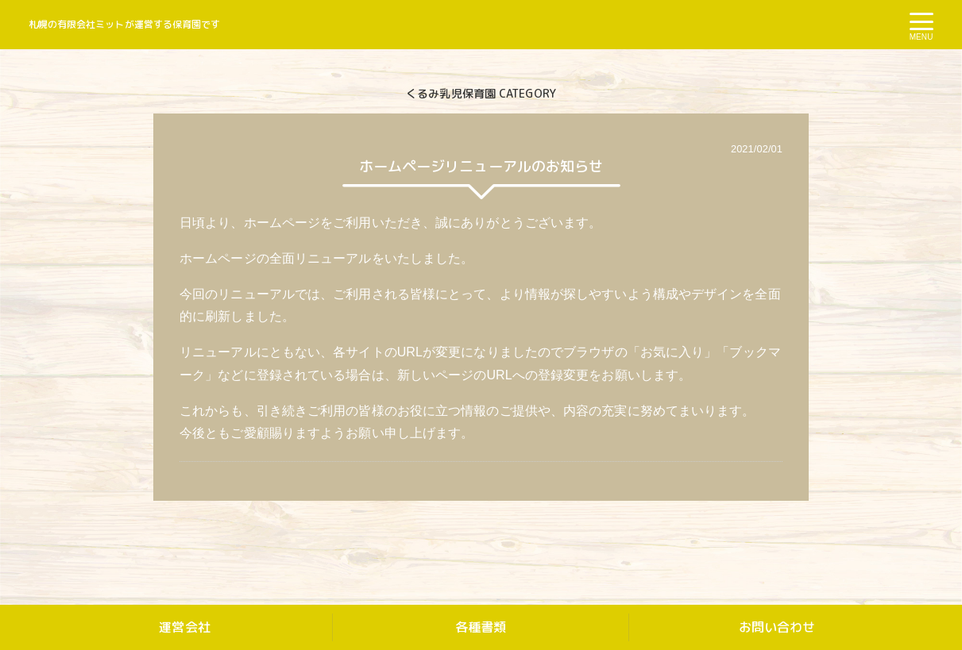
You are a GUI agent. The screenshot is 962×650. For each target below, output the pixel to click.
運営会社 (184, 627)
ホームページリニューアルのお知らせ (481, 166)
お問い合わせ (777, 627)
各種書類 (480, 627)
